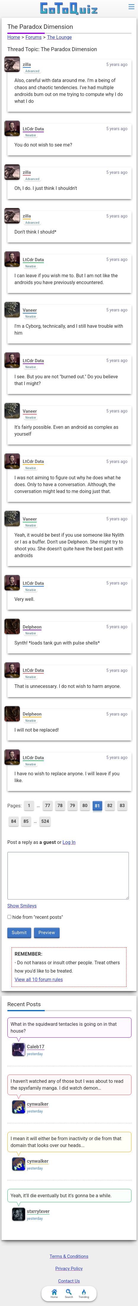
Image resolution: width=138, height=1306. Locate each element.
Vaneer (30, 310)
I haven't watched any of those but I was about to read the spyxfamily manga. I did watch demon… (67, 1084)
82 (109, 805)
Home (13, 37)
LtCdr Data (33, 129)
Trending (83, 1294)
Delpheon (32, 627)
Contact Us (69, 1281)
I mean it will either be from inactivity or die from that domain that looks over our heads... (66, 1142)
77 (47, 805)
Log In (69, 842)
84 (13, 821)
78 (59, 805)
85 (25, 821)
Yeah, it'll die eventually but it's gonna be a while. (61, 1195)
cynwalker (38, 1104)
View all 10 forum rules (39, 979)
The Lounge (59, 37)
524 (45, 821)
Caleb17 (35, 1047)
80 (84, 805)
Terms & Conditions (69, 1256)
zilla (27, 64)
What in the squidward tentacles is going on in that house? (64, 1027)
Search (69, 1294)
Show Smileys (22, 906)
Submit (19, 932)
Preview (46, 932)
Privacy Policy (69, 1268)
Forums (33, 37)
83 (122, 805)
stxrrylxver (38, 1211)
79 (72, 805)
